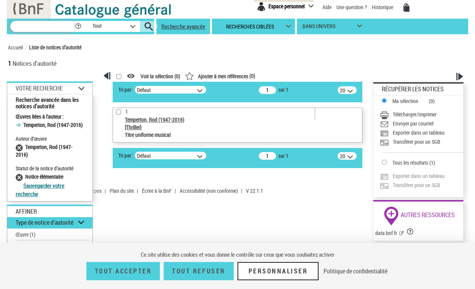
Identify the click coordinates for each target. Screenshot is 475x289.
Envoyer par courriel (413, 123)
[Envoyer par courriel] (421, 123)
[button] (78, 26)
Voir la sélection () (160, 76)
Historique (383, 7)
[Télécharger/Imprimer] (421, 114)
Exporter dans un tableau (419, 132)
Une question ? (351, 7)
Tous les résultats (410, 162)
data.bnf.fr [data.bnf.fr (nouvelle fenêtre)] (386, 233)
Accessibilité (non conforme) (209, 190)
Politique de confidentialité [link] (355, 271)
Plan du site (122, 190)
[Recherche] (42, 26)
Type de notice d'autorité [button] (44, 222)
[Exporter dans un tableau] (421, 133)
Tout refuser (198, 271)
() (220, 75)
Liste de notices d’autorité (55, 47)
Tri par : (126, 89)
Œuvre (25, 234)
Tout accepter (123, 271)
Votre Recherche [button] (39, 88)
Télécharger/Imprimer (415, 114)
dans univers (319, 28)
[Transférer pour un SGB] (421, 142)
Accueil (15, 47)
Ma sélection (405, 101)
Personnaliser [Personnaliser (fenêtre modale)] (278, 271)
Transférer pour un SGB (416, 141)
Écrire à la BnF (157, 190)
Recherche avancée (183, 26)
